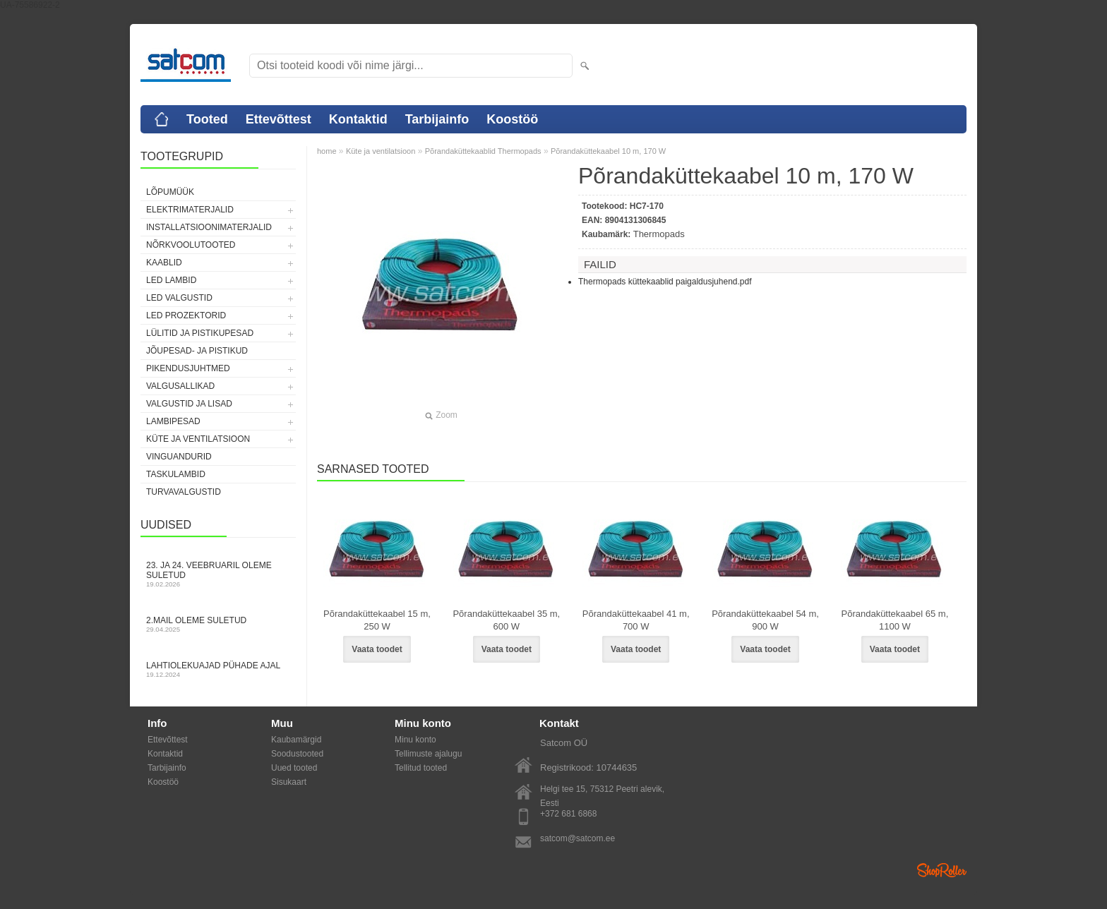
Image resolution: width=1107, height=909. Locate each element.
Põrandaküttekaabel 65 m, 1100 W (894, 620)
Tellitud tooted (421, 768)
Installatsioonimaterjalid (209, 227)
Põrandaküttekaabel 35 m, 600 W (506, 620)
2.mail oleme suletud (218, 624)
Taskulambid (175, 474)
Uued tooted (294, 768)
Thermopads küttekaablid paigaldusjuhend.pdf (665, 282)
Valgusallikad (180, 386)
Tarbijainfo (437, 119)
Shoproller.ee (942, 870)
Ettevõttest (278, 119)
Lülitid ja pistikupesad (199, 333)
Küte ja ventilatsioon (198, 439)
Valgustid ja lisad (189, 404)
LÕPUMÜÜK (170, 192)
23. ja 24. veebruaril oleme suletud (218, 574)
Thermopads (659, 234)
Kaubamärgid (296, 740)
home (327, 151)
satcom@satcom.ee (577, 838)
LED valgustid (179, 298)
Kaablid (164, 262)
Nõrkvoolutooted (190, 245)
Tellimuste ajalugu (428, 754)
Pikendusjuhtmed (188, 368)
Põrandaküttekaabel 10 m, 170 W (608, 151)
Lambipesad (173, 421)
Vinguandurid (179, 457)
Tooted (207, 119)
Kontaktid (358, 119)
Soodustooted (297, 754)
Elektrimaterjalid (190, 210)
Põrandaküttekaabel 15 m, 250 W (377, 620)
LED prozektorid (186, 315)
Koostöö (512, 119)
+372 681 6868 (568, 814)
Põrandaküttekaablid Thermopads (483, 151)
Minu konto (415, 740)
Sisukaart (288, 782)
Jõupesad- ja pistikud (197, 351)
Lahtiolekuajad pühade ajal (218, 669)
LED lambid (171, 280)
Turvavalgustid (183, 492)
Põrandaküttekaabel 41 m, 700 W (636, 620)
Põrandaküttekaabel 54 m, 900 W (765, 620)
